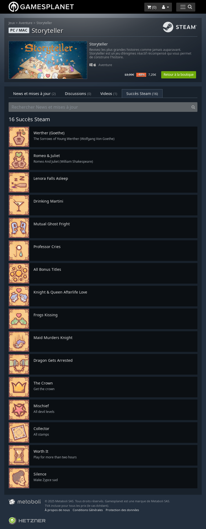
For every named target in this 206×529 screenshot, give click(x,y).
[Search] (193, 107)
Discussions (78, 93)
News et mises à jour (34, 93)
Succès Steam (142, 93)
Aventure (25, 23)
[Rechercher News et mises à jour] (99, 107)
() (151, 7)
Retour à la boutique (179, 74)
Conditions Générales (88, 510)
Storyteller (44, 23)
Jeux (12, 23)
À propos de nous (57, 510)
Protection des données (122, 510)
